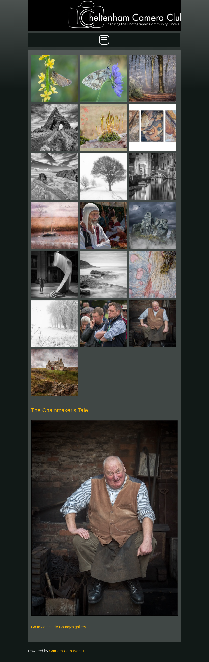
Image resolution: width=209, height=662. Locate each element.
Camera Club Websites (68, 651)
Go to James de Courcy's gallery (58, 627)
